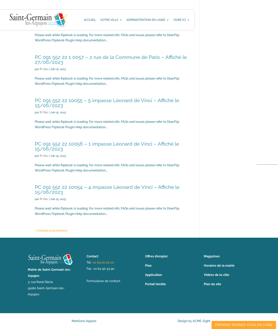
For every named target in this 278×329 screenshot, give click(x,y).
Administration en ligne (145, 20)
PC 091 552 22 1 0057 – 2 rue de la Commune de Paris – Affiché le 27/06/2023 (111, 59)
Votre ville (109, 20)
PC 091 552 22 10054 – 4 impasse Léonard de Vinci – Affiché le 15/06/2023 (107, 189)
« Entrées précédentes (51, 230)
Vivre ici (179, 20)
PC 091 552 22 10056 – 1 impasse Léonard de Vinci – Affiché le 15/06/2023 (107, 146)
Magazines (212, 256)
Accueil (90, 20)
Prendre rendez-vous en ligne (244, 325)
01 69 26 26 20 (103, 262)
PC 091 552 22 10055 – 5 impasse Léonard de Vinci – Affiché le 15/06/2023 (107, 103)
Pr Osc (44, 69)
